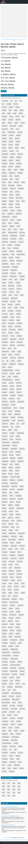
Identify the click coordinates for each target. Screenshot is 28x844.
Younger (4, 771)
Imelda (19, 351)
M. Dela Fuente (5, 442)
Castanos (4, 226)
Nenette (4, 533)
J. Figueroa (21, 364)
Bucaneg (4, 198)
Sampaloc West (5, 652)
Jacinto (18, 373)
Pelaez (9, 586)
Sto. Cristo (22, 708)
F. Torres (4, 292)
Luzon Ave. (18, 439)
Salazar (4, 646)
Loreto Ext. (4, 436)
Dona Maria (5, 270)
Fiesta (3, 304)
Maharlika (4, 464)
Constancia (4, 242)
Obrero (12, 542)
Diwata (12, 263)
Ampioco (4, 135)
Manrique (4, 480)
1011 (19, 789)
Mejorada (4, 498)
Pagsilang (11, 571)
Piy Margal (14, 599)
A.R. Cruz (4, 107)
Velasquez (4, 759)
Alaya (14, 113)
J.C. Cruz (17, 370)
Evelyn (3, 285)
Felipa (21, 295)
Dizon (18, 263)
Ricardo (18, 624)
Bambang (19, 163)
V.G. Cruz (20, 752)
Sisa (23, 683)
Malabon (18, 467)
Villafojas (4, 762)
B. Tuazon (4, 157)
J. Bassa (19, 361)
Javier (9, 376)
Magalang (12, 458)
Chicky (3, 232)
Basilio (9, 169)
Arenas (4, 147)
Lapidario (13, 417)
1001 (9, 783)
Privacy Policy (5, 842)
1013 (9, 792)
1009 (9, 789)
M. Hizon (15, 445)
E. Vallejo (4, 279)
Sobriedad (9, 687)
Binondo (19, 185)
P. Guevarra (20, 555)
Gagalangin (5, 317)
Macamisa (18, 452)
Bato (11, 176)
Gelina (3, 326)
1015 (19, 792)
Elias (10, 279)
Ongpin (10, 549)
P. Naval (21, 558)
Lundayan (4, 439)
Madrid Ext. (4, 458)
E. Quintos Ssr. (13, 276)
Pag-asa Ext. (17, 567)
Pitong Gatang (5, 599)
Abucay (11, 107)
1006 (14, 786)
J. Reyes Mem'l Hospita (7, 370)
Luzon (11, 439)
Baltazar (12, 163)
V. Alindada (4, 752)
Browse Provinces (21, 39)
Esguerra (11, 282)
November (4, 542)
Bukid (17, 201)
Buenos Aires (19, 198)
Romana (12, 630)
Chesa (21, 229)
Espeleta (18, 282)
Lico (12, 426)
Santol (18, 677)
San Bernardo (14, 658)
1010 (14, 789)
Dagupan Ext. (5, 254)
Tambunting (5, 724)
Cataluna (12, 226)
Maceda (11, 455)
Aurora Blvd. (5, 154)
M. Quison (22, 448)
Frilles (10, 307)
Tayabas (13, 724)
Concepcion (5, 238)
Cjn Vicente (4, 235)
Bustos (10, 207)
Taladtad (19, 721)
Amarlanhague (11, 132)
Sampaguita (5, 649)
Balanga (4, 160)
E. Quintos (4, 276)
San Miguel (4, 668)
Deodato (12, 260)
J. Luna (3, 367)
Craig (3, 248)
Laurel (13, 420)
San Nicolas (13, 668)
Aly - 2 (17, 129)
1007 (19, 786)
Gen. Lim (4, 329)
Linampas (4, 433)
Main (11, 464)
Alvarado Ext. (13, 126)
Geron (3, 332)
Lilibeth (10, 430)
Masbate (4, 492)
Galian (12, 317)
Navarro (4, 530)
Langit (10, 414)
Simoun (17, 683)
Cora (3, 245)
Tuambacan (12, 746)
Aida (3, 113)
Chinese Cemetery (12, 232)
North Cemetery (12, 539)
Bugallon (4, 201)
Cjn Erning (22, 232)
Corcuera (10, 245)
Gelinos (10, 326)
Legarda (12, 423)
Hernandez (5, 342)
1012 (3, 792)
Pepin (23, 586)
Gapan (18, 320)
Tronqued (4, 746)
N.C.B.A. (4, 524)
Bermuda (16, 182)
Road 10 (17, 627)
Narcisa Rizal (5, 527)
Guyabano (4, 339)
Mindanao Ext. (20, 508)
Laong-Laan (5, 417)
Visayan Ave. (12, 762)
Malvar (16, 473)
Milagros (4, 508)
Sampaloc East (14, 649)
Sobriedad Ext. (18, 687)
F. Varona (11, 292)
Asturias (11, 151)
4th (3, 104)
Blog (14, 40)
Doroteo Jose (14, 270)
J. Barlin (12, 361)
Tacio (12, 721)
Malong (10, 473)
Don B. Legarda (5, 267)
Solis (14, 690)
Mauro (11, 495)
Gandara (11, 320)
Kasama (4, 398)
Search (3, 39)
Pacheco (4, 567)
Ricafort (12, 624)
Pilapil (3, 596)
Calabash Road (5, 216)
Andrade (4, 138)
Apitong (10, 144)
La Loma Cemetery (6, 408)
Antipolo (4, 141)
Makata (17, 464)
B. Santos (20, 154)
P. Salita (4, 564)
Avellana (13, 154)
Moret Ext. (10, 517)
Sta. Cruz (19, 696)
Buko (23, 201)
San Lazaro (5, 665)
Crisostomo (15, 248)
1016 (3, 795)
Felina (10, 295)
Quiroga (18, 611)
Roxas (10, 636)
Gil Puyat (10, 332)
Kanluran (19, 392)
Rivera (3, 627)
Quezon (4, 608)
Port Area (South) (14, 602)
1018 (14, 795)
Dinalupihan (5, 263)
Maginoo (13, 461)
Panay (11, 577)
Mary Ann (12, 489)
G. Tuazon (4, 314)
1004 (3, 786)
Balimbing (4, 163)
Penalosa (16, 586)
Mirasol (11, 511)
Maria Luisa (14, 486)
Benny (9, 182)
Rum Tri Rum (17, 636)
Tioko (12, 734)
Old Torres (22, 545)
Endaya (22, 279)
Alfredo (4, 119)
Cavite (18, 226)
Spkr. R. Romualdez (16, 693)
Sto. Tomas (11, 712)
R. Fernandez (13, 614)
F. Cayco (4, 289)
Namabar (11, 524)
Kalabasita (4, 389)
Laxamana (4, 423)
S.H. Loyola (12, 643)
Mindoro (4, 511)
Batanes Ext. (12, 173)
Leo (18, 423)
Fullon (3, 310)
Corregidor (17, 245)
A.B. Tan (16, 104)
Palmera (4, 574)
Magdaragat (5, 461)
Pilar (9, 596)
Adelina (17, 107)
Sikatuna (18, 680)
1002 (14, 783)
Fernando (12, 301)
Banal (3, 169)
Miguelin (10, 505)
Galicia (18, 317)
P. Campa (4, 555)
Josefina (17, 379)
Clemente (22, 235)
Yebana (21, 768)
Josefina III (4, 386)
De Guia (17, 257)
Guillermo (19, 336)
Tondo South (14, 740)
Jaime (3, 376)
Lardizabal (20, 417)
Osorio (19, 552)
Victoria (12, 759)
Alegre (11, 116)
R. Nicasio (21, 614)
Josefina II (18, 383)
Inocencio (17, 354)
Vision (20, 762)
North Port (21, 539)
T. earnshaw (5, 721)
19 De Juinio (5, 101)
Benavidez (4, 179)
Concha (21, 238)
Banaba (11, 166)
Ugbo (15, 749)
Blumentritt (4, 188)
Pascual (4, 583)
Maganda (20, 458)
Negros (10, 530)
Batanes (4, 173)
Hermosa (21, 339)
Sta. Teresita (5, 708)
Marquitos (4, 489)
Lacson (4, 411)
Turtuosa (4, 749)
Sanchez (22, 671)
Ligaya (3, 430)
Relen (3, 621)
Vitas (3, 765)
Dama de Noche (20, 254)
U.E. (10, 749)
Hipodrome (19, 342)
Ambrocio (20, 132)
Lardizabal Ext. (5, 420)
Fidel (19, 301)
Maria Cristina (14, 483)
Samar (17, 646)
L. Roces (13, 404)
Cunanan (11, 251)
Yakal (3, 768)
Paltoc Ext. (11, 574)
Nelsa (17, 530)
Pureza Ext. (20, 605)
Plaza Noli (4, 602)
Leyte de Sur (5, 426)
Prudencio (4, 605)
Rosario (11, 633)
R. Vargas (11, 618)
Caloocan (14, 216)
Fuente (22, 307)
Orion (22, 549)
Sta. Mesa (20, 705)
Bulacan (4, 204)
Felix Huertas (5, 298)
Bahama (12, 157)
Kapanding (4, 395)
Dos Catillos (5, 273)
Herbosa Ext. (13, 339)
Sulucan (9, 715)
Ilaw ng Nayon (5, 351)
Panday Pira (5, 580)
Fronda (15, 307)
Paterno (16, 583)
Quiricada (4, 611)
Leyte (23, 423)
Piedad (22, 592)
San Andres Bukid (6, 655)
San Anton (16, 655)
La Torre (22, 408)
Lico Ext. (17, 426)
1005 (9, 786)
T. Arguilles (20, 718)
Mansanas (12, 480)
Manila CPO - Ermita (15, 477)
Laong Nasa (17, 414)
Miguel (3, 505)
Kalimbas (4, 392)
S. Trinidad (4, 643)
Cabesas (19, 210)
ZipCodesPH (6, 837)
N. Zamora (19, 520)
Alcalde (20, 113)
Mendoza (20, 498)
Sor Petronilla (5, 693)
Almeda (9, 122)
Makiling (11, 467)
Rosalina (4, 633)
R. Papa (4, 618)
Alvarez (20, 126)
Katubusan (11, 398)
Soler (9, 690)
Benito (3, 182)
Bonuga (17, 194)
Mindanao (11, 508)
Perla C (16, 592)
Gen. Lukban (12, 329)
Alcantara (4, 116)
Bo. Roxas (4, 191)
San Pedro (4, 671)
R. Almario (4, 614)
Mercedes (4, 502)
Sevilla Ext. (4, 680)
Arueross (4, 151)
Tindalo (16, 730)
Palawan (18, 571)
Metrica (11, 502)
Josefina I (11, 383)
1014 (14, 792)
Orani (16, 549)
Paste (10, 583)
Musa (12, 520)
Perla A (4, 592)
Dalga (12, 254)
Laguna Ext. (17, 411)
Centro (15, 229)
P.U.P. (16, 564)
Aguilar (21, 110)
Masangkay (20, 489)
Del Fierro (4, 260)
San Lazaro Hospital (15, 665)
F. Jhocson (19, 289)
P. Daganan (12, 555)
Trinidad (16, 743)
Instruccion (4, 357)
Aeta (10, 110)
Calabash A (10, 213)
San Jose (20, 661)
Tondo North (5, 740)
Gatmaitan (19, 323)
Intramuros (20, 357)
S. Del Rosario (13, 640)
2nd (16, 101)
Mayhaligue (18, 495)
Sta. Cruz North (5, 699)
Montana (18, 514)
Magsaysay (20, 461)
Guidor (12, 336)
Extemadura (11, 285)
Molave (11, 514)
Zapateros (11, 771)
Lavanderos (20, 420)
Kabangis (19, 386)
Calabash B (18, 213)
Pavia (3, 586)
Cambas (12, 220)
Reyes (17, 621)
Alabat (8, 113)
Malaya (17, 470)
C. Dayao (18, 207)
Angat (10, 138)
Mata (10, 492)
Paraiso (19, 580)
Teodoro (17, 727)
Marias (21, 486)
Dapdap (11, 257)
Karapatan (12, 395)
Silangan (4, 683)
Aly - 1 (12, 129)
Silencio (11, 683)
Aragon (17, 144)
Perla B (10, 592)
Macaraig (4, 455)
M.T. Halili (4, 452)
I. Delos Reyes (21, 345)
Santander (14, 674)
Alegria (17, 116)
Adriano (4, 110)
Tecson (4, 727)
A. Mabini (9, 104)
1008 (3, 789)
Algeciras (11, 119)
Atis (17, 151)
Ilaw (15, 348)
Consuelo (21, 242)
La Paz (15, 408)
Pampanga (19, 574)
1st (11, 101)
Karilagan (20, 395)
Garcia (3, 323)
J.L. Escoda (4, 373)
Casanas (16, 223)
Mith (17, 511)
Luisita (11, 436)
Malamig (4, 470)
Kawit (18, 398)
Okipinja (18, 542)
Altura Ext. (4, 126)
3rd (20, 101)
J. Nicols (10, 367)
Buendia (11, 198)
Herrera (12, 342)
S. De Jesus (4, 640)
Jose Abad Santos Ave (7, 379)
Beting (23, 182)
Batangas (20, 173)
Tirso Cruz (18, 734)
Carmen (19, 220)
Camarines (4, 220)
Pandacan (18, 577)
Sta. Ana (4, 696)
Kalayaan (19, 389)
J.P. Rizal (12, 373)
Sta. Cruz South (5, 702)
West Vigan (16, 765)
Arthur (22, 147)
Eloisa (16, 279)
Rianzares (4, 624)
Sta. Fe (13, 702)
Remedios (10, 621)
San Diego (4, 661)
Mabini (11, 452)
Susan (15, 715)
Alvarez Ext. (5, 129)
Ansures (17, 138)
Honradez (4, 345)
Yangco (15, 768)
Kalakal (12, 389)
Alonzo (22, 122)
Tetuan (4, 730)
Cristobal (4, 251)
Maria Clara (5, 483)
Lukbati (17, 436)
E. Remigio (22, 276)
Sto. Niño (4, 712)
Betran (3, 185)
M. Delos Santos (6, 445)
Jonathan (16, 376)
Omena (4, 549)
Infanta (4, 354)
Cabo (3, 213)
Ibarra (3, 348)
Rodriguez (4, 630)
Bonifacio (4, 194)
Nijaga (21, 536)
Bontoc (11, 194)
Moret (3, 517)
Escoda (4, 282)
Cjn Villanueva (13, 235)
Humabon (12, 345)
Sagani (19, 643)
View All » (4, 91)
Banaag (4, 166)
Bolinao (17, 191)
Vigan (18, 759)
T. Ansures (12, 718)
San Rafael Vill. (13, 671)
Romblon (19, 630)
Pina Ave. (15, 596)
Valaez (11, 755)
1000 (3, 783)
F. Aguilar (19, 285)
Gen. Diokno (18, 326)
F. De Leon (11, 289)
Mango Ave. (5, 477)
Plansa (21, 599)
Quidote (17, 608)
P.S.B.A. (10, 564)
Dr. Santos (13, 273)
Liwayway (12, 433)
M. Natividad (5, 448)
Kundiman (4, 401)
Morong (17, 517)
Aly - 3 (3, 132)
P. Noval (4, 561)
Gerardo (20, 329)
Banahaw (18, 166)
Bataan (21, 169)
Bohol (11, 191)
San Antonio (5, 658)
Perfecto (16, 589)
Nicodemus (14, 536)
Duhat (20, 273)
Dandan (4, 257)
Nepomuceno (12, 533)
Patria (22, 583)
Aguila (15, 110)
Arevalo (10, 147)
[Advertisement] (14, 21)
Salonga (11, 646)
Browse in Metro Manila (11, 39)
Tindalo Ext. (5, 734)
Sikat (11, 680)
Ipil (3, 361)
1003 (19, 783)
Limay (16, 430)
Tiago (10, 730)
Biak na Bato (11, 185)
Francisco (10, 304)
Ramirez (18, 618)
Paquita (12, 580)
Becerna (17, 176)
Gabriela (18, 314)
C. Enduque (5, 210)
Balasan (11, 160)
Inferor (10, 354)
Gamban (4, 320)
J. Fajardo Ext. (12, 364)
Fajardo (4, 295)
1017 (9, 795)
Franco (3, 307)
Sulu (19, 712)
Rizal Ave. (10, 627)
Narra (12, 527)
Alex (23, 116)
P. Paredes (11, 561)
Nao (17, 524)
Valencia (18, 755)
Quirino (11, 611)
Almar (3, 122)
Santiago (22, 674)
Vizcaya (9, 765)
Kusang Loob (21, 401)
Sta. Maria (4, 705)
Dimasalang (19, 260)
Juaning (11, 386)
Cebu (9, 229)
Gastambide (11, 323)
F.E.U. (18, 292)
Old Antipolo (5, 545)
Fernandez (4, 301)
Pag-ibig (4, 571)
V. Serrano (13, 752)
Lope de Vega (20, 433)
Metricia (18, 502)
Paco (10, 567)
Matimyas (4, 495)
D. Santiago (19, 251)
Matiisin (16, 492)
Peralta (9, 589)
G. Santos (18, 310)
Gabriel (11, 314)
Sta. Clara (11, 696)
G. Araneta (10, 310)
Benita (17, 179)
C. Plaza (12, 210)
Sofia (3, 690)
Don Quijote (15, 267)
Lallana (4, 414)
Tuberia (20, 746)
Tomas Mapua (5, 737)
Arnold (16, 147)
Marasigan (20, 480)
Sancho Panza (5, 674)
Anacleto (11, 135)
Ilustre (13, 351)
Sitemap (10, 842)
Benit (11, 179)
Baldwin (18, 160)
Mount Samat (5, 520)
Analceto (18, 135)
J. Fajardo (4, 364)
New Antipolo (21, 533)
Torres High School (6, 743)
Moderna (4, 514)
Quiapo (10, 608)
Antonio (4, 144)
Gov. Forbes (5, 336)
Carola (3, 223)
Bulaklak (4, 207)
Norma (3, 539)
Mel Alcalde (12, 498)
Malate (10, 470)
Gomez (17, 332)
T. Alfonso (4, 718)
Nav (18, 527)
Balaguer (19, 157)
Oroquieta (4, 552)
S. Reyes (22, 640)
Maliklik (4, 473)
